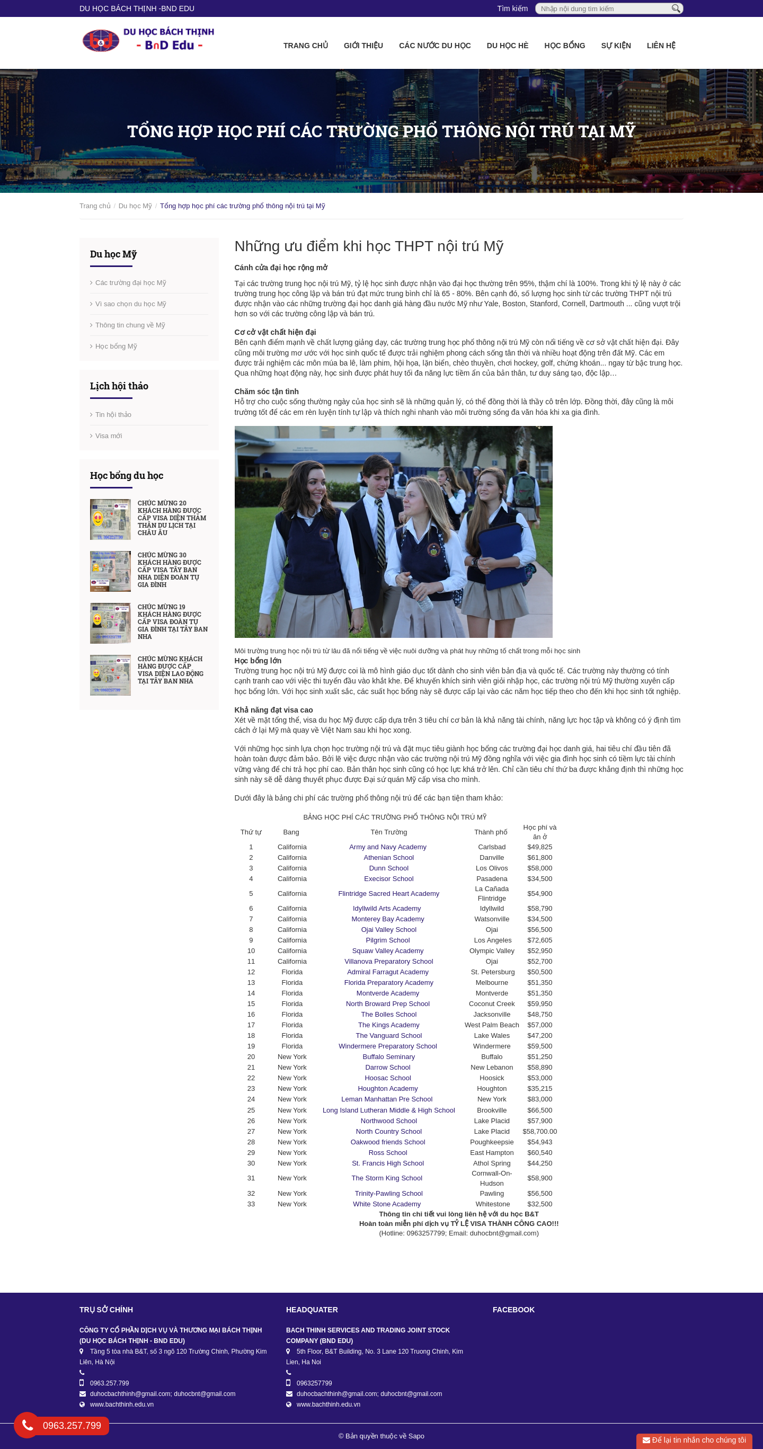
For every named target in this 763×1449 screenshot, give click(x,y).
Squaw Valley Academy (389, 951)
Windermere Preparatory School (389, 1046)
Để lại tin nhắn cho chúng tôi (694, 1440)
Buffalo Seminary (389, 1057)
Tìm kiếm (513, 8)
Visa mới (108, 436)
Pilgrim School (389, 940)
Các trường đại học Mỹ (130, 283)
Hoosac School (389, 1078)
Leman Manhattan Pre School (388, 1099)
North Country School (389, 1131)
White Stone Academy (388, 1204)
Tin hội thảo (113, 415)
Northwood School (389, 1121)
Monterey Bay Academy (388, 919)
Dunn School (389, 868)
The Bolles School (389, 1014)
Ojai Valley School (389, 930)
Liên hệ (661, 45)
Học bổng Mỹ (116, 346)
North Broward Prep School (389, 1004)
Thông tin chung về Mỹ (130, 325)
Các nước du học (435, 45)
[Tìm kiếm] (676, 8)
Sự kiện (616, 45)
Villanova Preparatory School (388, 961)
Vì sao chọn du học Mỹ (130, 304)
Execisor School (388, 879)
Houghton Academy (389, 1088)
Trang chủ (305, 45)
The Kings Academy (389, 1025)
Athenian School (389, 857)
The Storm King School (388, 1178)
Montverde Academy (389, 993)
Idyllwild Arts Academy (389, 908)
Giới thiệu (363, 45)
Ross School (389, 1153)
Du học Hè (508, 45)
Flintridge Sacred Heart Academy (389, 893)
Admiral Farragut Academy (389, 972)
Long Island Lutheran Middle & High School (389, 1110)
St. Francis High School (388, 1163)
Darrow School (388, 1067)
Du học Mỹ (135, 206)
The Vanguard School (389, 1035)
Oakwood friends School (389, 1142)
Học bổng (565, 45)
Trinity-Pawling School (389, 1193)
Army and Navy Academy (389, 847)
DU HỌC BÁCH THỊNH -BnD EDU (136, 8)
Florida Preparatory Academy (388, 982)
